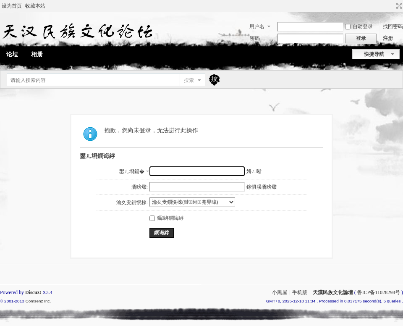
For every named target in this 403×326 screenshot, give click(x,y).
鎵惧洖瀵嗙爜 (261, 187)
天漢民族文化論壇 (333, 292)
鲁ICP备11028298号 (378, 292)
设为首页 (12, 6)
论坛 (12, 54)
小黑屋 (279, 292)
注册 (388, 38)
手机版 (299, 292)
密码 (255, 38)
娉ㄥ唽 (254, 171)
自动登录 (359, 26)
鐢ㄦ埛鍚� (131, 171)
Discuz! (33, 292)
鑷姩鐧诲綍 (166, 218)
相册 (37, 54)
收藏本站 (35, 6)
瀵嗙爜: (139, 187)
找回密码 (393, 26)
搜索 (189, 80)
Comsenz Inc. (38, 301)
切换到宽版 (398, 6)
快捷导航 (374, 54)
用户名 (256, 26)
